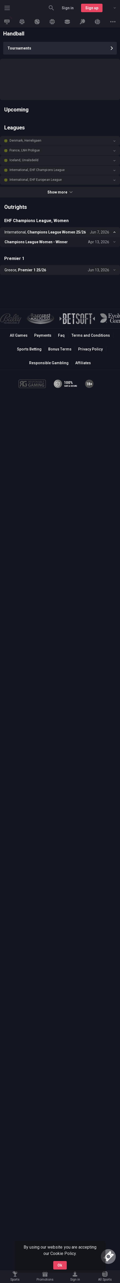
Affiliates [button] (83, 363)
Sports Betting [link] (29, 349)
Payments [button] (42, 335)
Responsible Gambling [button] (49, 363)
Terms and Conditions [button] (91, 335)
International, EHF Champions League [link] (37, 170)
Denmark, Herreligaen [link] (25, 140)
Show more (60, 192)
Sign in (68, 8)
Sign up (91, 8)
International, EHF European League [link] (36, 180)
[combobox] (111, 8)
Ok (59, 1265)
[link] (7, 22)
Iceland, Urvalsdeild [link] (24, 160)
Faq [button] (61, 335)
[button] (60, 141)
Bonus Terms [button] (59, 349)
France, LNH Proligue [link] (25, 150)
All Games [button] (19, 335)
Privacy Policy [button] (90, 349)
